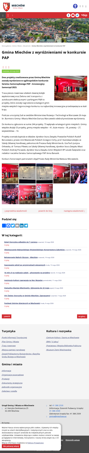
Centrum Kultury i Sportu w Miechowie (63, 337)
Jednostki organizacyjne (12, 387)
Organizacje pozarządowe (13, 375)
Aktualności (26, 46)
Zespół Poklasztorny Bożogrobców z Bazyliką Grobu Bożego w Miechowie (21, 355)
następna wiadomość (74, 211)
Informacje (6, 370)
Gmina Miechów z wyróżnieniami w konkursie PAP (48, 46)
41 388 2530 (57, 405)
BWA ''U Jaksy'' (53, 341)
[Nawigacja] (8, 15)
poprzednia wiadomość (15, 211)
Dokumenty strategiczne (12, 383)
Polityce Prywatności (35, 443)
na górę (82, 316)
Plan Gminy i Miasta (10, 341)
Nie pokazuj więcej (11, 446)
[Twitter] (77, 15)
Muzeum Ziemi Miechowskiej (59, 350)
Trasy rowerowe (9, 345)
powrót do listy (45, 211)
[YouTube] (73, 15)
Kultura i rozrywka (58, 331)
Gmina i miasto (12, 364)
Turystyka (8, 331)
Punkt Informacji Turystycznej (14, 337)
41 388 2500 (54, 411)
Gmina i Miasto (17, 46)
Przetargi (6, 379)
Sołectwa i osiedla (9, 391)
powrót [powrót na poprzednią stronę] (7, 316)
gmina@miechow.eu (57, 416)
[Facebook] (68, 15)
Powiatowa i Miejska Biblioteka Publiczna (64, 345)
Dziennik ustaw (73, 440)
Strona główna (6, 46)
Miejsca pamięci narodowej (13, 350)
